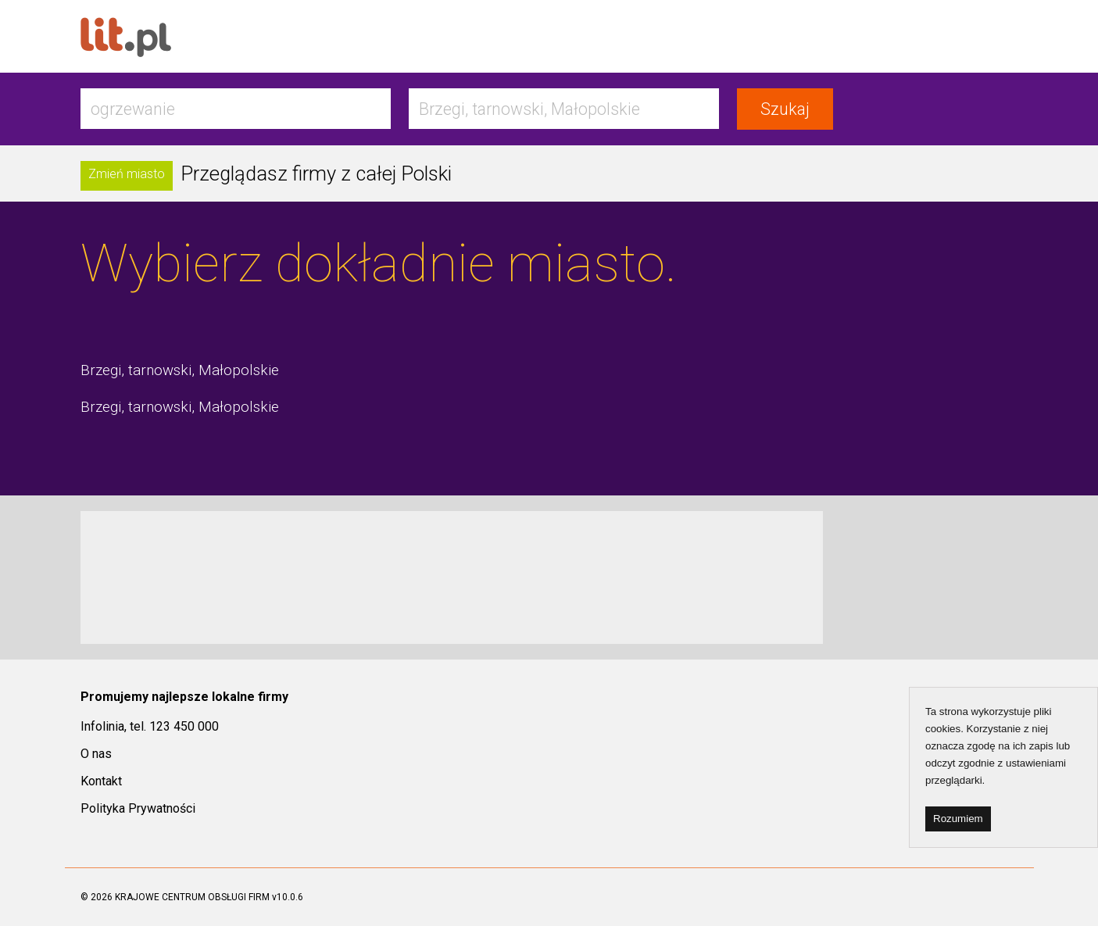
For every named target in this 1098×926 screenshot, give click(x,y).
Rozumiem (958, 818)
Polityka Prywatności (137, 808)
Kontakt (101, 781)
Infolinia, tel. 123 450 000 (149, 726)
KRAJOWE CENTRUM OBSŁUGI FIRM (192, 897)
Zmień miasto (126, 173)
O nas (96, 753)
